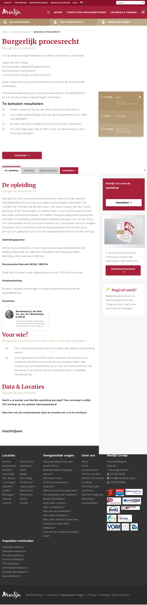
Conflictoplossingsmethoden (86, 12)
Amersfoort (26, 462)
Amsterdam (9, 466)
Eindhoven (26, 482)
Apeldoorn (26, 466)
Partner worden (91, 474)
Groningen (9, 482)
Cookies (52, 595)
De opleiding (11, 171)
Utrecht (6, 503)
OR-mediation (10, 564)
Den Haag (26, 478)
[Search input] (129, 3)
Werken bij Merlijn (93, 478)
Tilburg (6, 499)
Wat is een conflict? (54, 503)
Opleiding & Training (20, 32)
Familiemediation (13, 555)
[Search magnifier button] (143, 2)
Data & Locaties (47, 171)
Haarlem (7, 487)
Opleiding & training (124, 12)
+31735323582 (117, 482)
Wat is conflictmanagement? (60, 491)
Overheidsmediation (14, 568)
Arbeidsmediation (13, 547)
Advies (58, 12)
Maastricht (26, 491)
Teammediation (11, 576)
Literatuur (88, 491)
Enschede (8, 474)
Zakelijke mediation (14, 551)
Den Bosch (8, 478)
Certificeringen (91, 487)
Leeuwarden (27, 487)
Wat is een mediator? (56, 515)
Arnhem (7, 470)
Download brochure (123, 269)
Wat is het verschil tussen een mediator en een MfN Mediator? (61, 524)
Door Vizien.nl (120, 595)
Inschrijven (20, 155)
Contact (8, 3)
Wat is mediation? (54, 507)
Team (85, 462)
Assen (23, 470)
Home (4, 32)
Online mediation (13, 559)
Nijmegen (8, 495)
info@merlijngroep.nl (123, 478)
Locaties (87, 482)
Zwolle (24, 503)
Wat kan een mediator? (57, 511)
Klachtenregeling (92, 495)
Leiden (6, 491)
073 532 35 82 (117, 474)
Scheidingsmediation (15, 572)
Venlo (23, 499)
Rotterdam (26, 495)
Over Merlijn (20, 3)
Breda (23, 474)
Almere (6, 462)
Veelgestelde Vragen (60, 3)
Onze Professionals (38, 3)
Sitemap (104, 595)
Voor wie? (28, 171)
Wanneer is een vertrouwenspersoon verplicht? (55, 482)
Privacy (92, 595)
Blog (75, 3)
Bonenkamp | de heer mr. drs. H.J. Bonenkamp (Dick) (30, 314)
